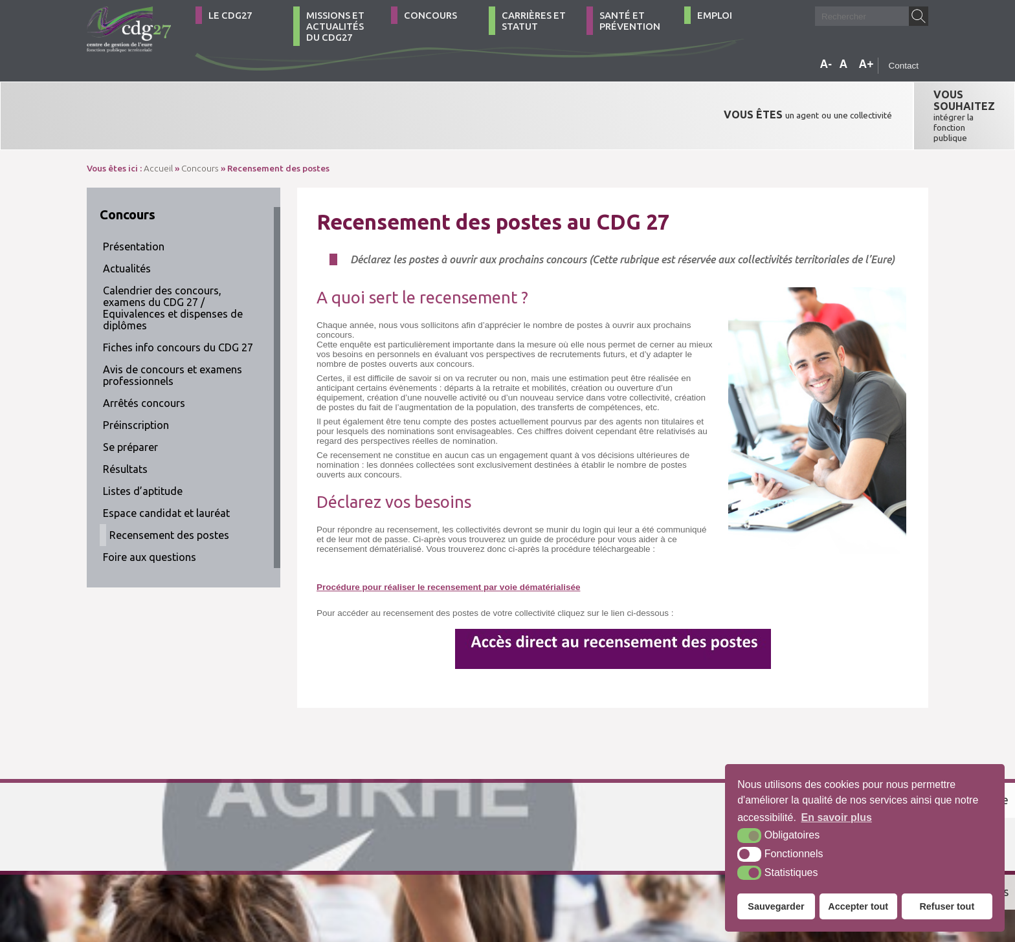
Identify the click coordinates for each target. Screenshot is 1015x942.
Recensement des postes (169, 495)
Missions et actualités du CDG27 (335, 26)
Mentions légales (415, 873)
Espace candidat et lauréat (166, 473)
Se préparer (130, 407)
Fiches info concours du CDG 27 (178, 308)
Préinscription (136, 385)
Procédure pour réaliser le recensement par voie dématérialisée (448, 548)
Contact (903, 66)
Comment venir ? (273, 873)
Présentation (133, 207)
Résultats (125, 429)
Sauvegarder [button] (776, 906)
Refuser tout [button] (946, 906)
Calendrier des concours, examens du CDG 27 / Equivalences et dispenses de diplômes (173, 268)
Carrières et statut (534, 21)
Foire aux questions (149, 517)
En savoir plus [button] (836, 817)
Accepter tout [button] (858, 906)
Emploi (714, 15)
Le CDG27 (230, 15)
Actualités (127, 229)
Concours (430, 15)
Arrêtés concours (144, 363)
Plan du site (349, 873)
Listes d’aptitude (143, 451)
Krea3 (533, 873)
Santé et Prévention (629, 21)
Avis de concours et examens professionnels (172, 335)
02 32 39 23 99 (144, 873)
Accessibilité (481, 873)
